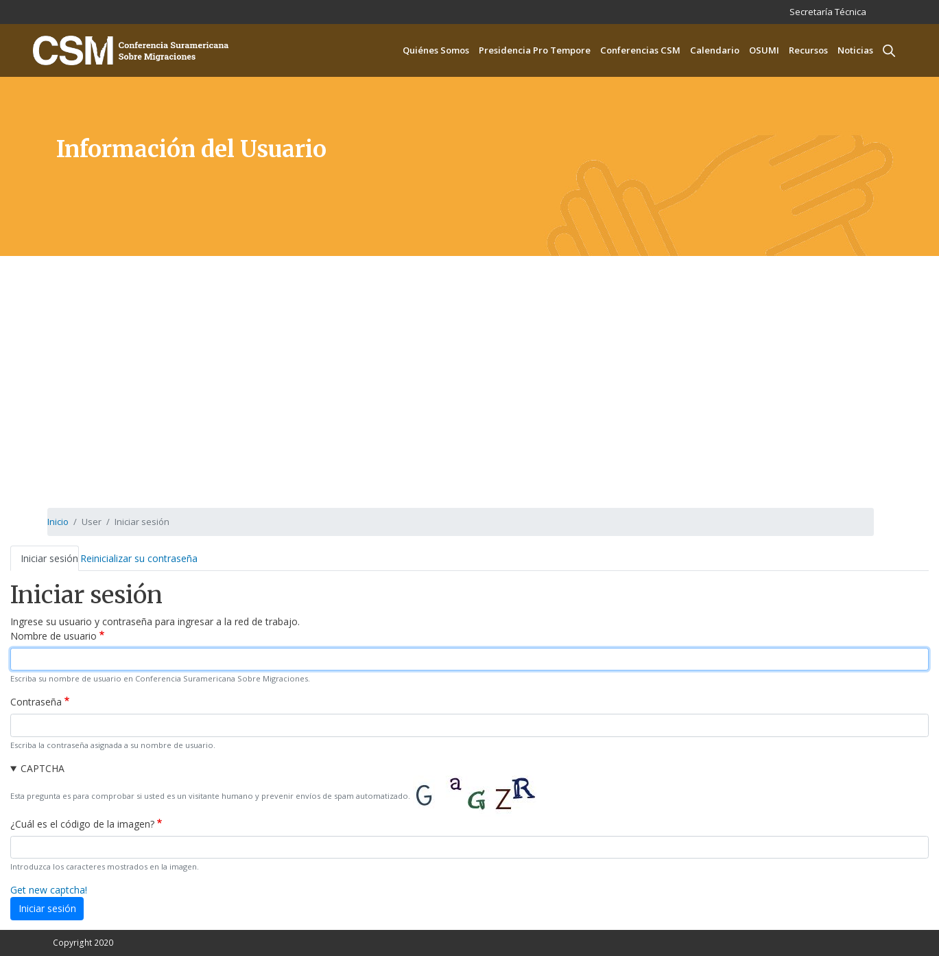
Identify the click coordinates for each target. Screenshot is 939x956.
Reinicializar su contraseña (139, 558)
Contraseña (36, 701)
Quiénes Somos (436, 50)
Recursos (808, 50)
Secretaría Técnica (827, 11)
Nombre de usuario (53, 635)
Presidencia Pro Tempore (535, 50)
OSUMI (764, 50)
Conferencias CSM (640, 50)
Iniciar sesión (49, 558)
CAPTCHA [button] (42, 768)
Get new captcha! (48, 889)
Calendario (714, 50)
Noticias (855, 50)
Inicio (58, 521)
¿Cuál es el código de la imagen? (82, 823)
